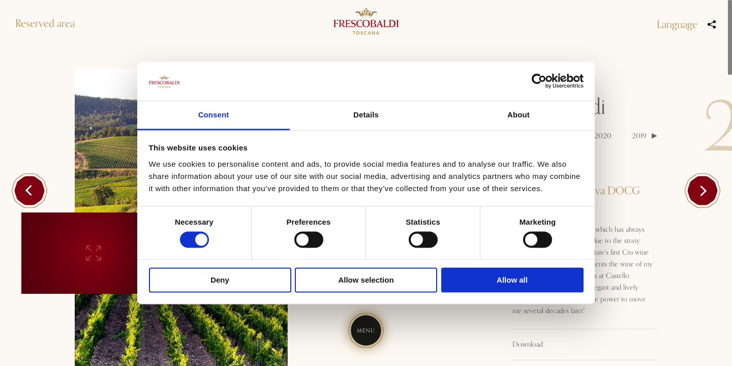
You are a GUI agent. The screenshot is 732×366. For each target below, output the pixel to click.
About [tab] (518, 114)
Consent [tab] (213, 114)
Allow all (512, 280)
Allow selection (365, 280)
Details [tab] (366, 114)
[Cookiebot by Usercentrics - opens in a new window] (539, 81)
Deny (219, 280)
